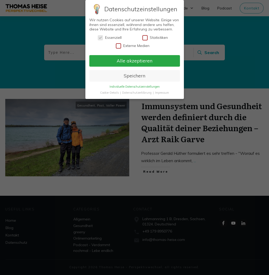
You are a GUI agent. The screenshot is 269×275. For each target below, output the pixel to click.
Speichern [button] (134, 74)
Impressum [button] (162, 91)
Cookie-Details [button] (110, 91)
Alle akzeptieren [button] (134, 59)
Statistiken (155, 36)
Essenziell (110, 36)
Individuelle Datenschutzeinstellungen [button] (135, 85)
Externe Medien (132, 44)
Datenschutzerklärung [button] (137, 91)
